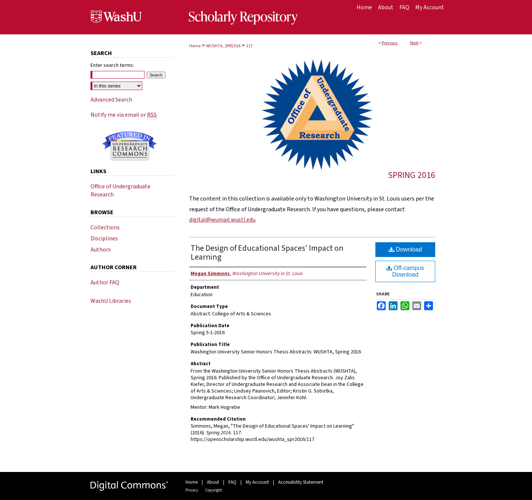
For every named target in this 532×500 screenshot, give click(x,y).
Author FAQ (105, 282)
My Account (257, 482)
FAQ (232, 482)
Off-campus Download (405, 271)
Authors (101, 250)
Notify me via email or (124, 115)
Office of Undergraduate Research (120, 190)
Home (195, 46)
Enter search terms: (112, 65)
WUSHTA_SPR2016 (223, 46)
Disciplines (104, 238)
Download (405, 249)
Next (414, 43)
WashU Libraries (111, 301)
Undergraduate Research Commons (129, 145)
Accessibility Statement (300, 482)
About (213, 482)
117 (249, 46)
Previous (390, 43)
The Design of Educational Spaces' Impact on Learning (267, 252)
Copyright (213, 490)
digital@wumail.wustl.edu (222, 220)
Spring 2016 (411, 175)
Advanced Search (111, 100)
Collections (105, 227)
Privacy (191, 490)
